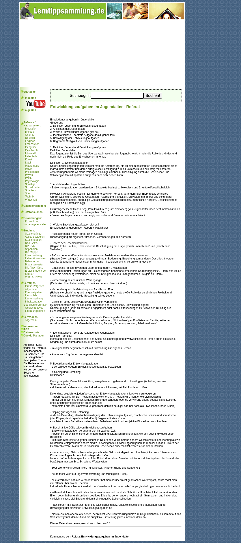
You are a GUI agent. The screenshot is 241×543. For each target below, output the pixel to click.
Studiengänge (33, 233)
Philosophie (32, 171)
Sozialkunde (32, 187)
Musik (28, 168)
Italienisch (31, 156)
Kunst (28, 159)
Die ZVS (30, 246)
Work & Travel (33, 276)
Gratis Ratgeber (34, 286)
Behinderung (32, 261)
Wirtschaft (31, 199)
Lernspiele (31, 295)
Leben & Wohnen (35, 258)
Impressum (31, 326)
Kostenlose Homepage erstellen (35, 223)
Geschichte (31, 150)
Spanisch (30, 190)
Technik (29, 196)
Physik (29, 175)
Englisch (30, 141)
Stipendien (31, 249)
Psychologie (32, 181)
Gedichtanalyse (34, 307)
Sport (28, 193)
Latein (28, 162)
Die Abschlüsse (34, 267)
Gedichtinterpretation (36, 304)
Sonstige (30, 184)
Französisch (32, 144)
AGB (27, 329)
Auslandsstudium (35, 236)
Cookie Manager (34, 335)
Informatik (31, 153)
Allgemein (31, 289)
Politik (28, 178)
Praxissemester (34, 264)
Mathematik (32, 165)
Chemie (29, 134)
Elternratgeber (33, 292)
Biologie (30, 131)
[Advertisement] (102, 54)
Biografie (30, 128)
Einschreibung (33, 255)
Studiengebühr (33, 239)
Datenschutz (31, 332)
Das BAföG (31, 242)
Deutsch (30, 137)
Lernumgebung (34, 298)
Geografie (31, 147)
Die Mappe (31, 252)
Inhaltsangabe (33, 301)
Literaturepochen (35, 310)
